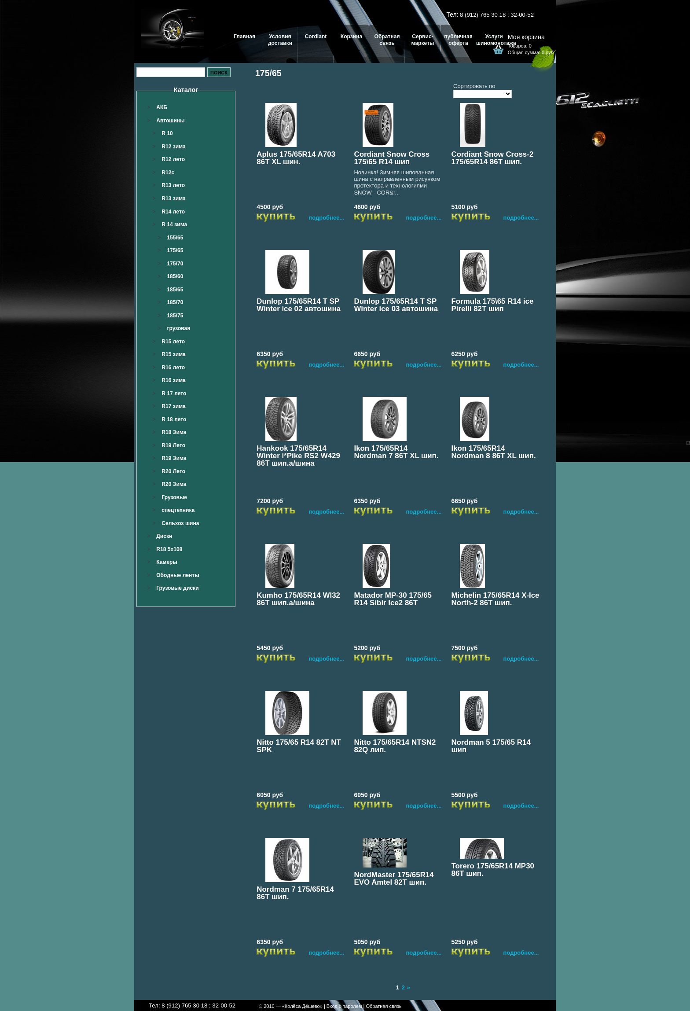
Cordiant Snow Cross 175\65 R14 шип (391, 158)
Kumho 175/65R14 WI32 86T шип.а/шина (298, 599)
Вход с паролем (344, 1006)
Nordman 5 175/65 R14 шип (491, 746)
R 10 (167, 133)
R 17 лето (173, 393)
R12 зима (173, 146)
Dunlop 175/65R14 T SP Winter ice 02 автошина (299, 305)
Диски (164, 536)
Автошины (170, 121)
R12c (167, 172)
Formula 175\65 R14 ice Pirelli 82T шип (492, 305)
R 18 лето (173, 419)
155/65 (175, 238)
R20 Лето (173, 471)
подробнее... (326, 217)
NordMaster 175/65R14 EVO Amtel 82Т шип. (393, 878)
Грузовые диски (177, 588)
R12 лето (173, 159)
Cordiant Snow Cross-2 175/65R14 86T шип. (492, 158)
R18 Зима (173, 432)
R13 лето (173, 185)
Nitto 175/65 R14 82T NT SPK (299, 746)
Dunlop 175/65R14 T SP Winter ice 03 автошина (396, 305)
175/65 (175, 250)
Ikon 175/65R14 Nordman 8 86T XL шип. (493, 452)
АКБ (161, 107)
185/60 (175, 276)
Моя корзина (526, 36)
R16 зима (173, 380)
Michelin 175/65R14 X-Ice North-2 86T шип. (495, 599)
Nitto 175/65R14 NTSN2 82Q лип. (395, 746)
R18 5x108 (169, 549)
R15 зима (173, 354)
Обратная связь (383, 1006)
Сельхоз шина (180, 523)
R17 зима (173, 406)
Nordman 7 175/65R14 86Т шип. (295, 893)
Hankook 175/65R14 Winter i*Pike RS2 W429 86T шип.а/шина (298, 455)
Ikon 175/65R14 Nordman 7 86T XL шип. (396, 452)
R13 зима (173, 198)
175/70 (175, 264)
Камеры (166, 562)
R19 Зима (173, 458)
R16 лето (173, 367)
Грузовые (174, 497)
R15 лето (173, 341)
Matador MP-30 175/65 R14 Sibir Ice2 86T (393, 599)
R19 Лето (173, 445)
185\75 (175, 315)
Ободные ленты (177, 575)
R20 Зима (173, 484)
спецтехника (178, 510)
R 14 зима (174, 224)
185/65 (175, 290)
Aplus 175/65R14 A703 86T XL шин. (296, 158)
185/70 (175, 302)
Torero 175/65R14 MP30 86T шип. (492, 870)
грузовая (178, 328)
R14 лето (173, 212)
